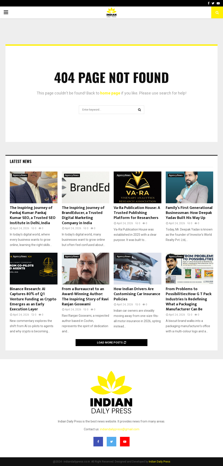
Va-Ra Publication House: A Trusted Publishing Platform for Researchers (137, 213)
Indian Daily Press (159, 461)
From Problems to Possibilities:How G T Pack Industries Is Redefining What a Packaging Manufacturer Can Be (188, 299)
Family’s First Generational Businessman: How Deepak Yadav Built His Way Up (189, 213)
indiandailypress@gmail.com (119, 429)
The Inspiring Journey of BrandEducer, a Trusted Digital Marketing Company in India (83, 215)
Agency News (20, 175)
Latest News (20, 161)
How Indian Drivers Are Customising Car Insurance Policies (137, 294)
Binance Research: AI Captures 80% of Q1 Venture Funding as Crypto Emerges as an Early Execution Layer (33, 299)
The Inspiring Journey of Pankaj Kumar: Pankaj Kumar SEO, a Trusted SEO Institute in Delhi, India (33, 215)
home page (110, 93)
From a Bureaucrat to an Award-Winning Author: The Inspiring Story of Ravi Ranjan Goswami (85, 297)
